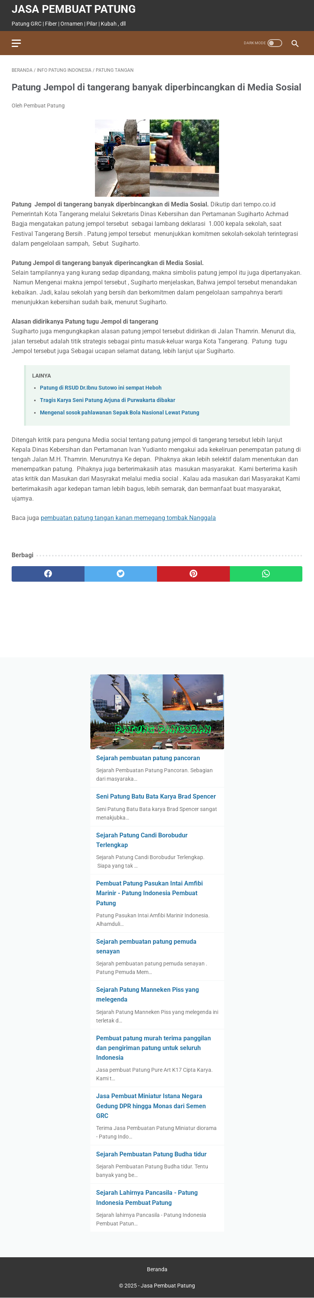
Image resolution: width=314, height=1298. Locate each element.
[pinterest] (193, 574)
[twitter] (121, 574)
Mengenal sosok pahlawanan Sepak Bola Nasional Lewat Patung (119, 412)
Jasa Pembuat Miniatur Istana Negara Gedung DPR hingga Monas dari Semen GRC (151, 1105)
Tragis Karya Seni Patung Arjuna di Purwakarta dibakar (107, 400)
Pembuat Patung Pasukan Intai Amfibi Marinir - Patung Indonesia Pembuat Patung (149, 893)
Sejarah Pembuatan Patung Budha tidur (151, 1154)
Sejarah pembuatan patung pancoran (148, 758)
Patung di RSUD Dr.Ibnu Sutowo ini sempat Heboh (101, 388)
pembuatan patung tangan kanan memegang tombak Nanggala (128, 518)
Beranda (157, 1269)
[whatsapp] (266, 574)
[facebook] (48, 574)
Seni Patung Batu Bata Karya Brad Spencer (156, 796)
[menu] (16, 43)
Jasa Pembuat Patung (74, 9)
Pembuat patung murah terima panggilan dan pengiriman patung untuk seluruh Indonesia (153, 1048)
